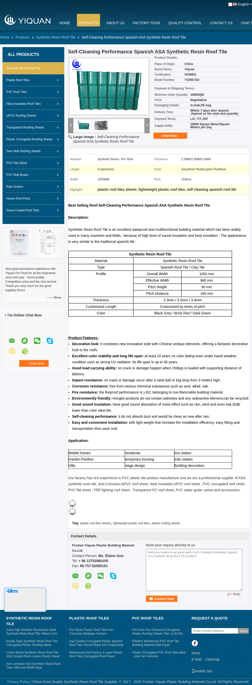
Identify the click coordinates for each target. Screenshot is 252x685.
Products (88, 23)
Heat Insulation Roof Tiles (23, 104)
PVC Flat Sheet (16, 163)
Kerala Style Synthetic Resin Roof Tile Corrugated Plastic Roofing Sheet (31, 643)
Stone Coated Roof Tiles (22, 210)
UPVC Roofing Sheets (21, 115)
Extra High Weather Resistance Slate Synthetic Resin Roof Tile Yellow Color (31, 631)
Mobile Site (202, 671)
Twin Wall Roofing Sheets (23, 151)
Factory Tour (146, 23)
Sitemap (212, 659)
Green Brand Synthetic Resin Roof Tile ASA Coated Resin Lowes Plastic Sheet (32, 654)
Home (64, 23)
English (243, 4)
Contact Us (221, 23)
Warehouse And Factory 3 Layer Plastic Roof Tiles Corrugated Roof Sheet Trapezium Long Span (95, 656)
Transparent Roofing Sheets (25, 127)
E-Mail (197, 659)
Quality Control (185, 23)
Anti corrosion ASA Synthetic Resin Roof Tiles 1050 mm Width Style (33, 665)
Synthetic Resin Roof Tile (55, 37)
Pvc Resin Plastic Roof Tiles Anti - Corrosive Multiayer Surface (92, 631)
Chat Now (173, 135)
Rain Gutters (14, 186)
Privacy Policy (18, 682)
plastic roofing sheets (166, 523)
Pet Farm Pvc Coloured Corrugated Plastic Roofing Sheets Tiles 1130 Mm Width (157, 633)
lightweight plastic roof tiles (131, 523)
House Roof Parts (18, 198)
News (196, 653)
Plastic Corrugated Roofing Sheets (29, 139)
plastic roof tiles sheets (95, 523)
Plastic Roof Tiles (17, 80)
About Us (115, 23)
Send (243, 631)
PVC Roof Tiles (16, 92)
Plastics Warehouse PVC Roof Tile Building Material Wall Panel (155, 643)
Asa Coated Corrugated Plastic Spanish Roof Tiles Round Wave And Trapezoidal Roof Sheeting (96, 644)
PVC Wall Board (17, 175)
